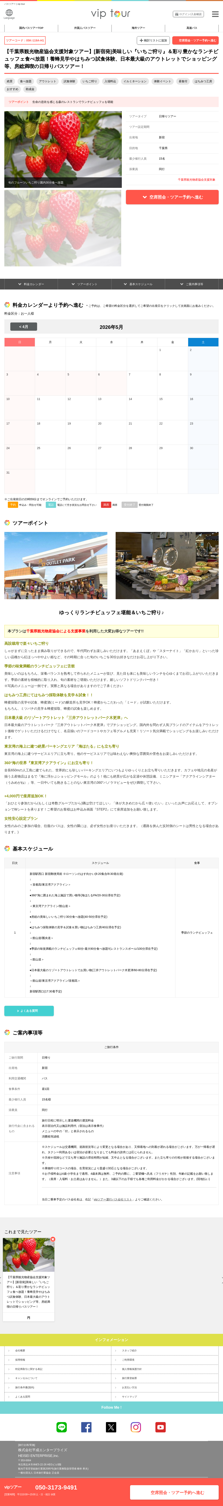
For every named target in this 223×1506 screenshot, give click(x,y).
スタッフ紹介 (129, 1350)
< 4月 (23, 327)
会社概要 (20, 1350)
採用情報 (20, 1359)
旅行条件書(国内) (24, 1387)
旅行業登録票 (129, 1378)
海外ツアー (138, 27)
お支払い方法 (129, 1387)
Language (9, 14)
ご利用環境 (128, 1359)
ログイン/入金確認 (188, 14)
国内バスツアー (31, 27)
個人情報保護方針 (132, 1369)
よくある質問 (22, 1396)
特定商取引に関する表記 (28, 1369)
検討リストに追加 (155, 40)
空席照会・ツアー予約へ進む (197, 40)
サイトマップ (129, 1396)
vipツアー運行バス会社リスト (113, 1199)
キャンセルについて (26, 1378)
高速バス (192, 27)
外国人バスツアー (85, 27)
